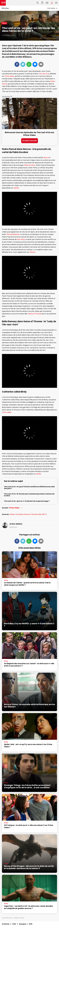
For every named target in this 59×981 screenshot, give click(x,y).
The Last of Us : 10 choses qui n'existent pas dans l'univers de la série (29, 495)
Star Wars (21, 239)
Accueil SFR (3, 3)
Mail (41, 64)
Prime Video (9, 76)
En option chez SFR (30, 141)
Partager (17, 64)
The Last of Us (44, 74)
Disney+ (33, 252)
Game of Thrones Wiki (32, 514)
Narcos (46, 157)
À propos (22, 924)
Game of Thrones (34, 314)
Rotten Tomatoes (16, 514)
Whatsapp (28, 64)
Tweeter (22, 64)
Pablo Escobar (29, 165)
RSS (30, 924)
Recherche (37, 3)
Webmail (47, 3)
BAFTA (44, 514)
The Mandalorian (13, 234)
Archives (5, 924)
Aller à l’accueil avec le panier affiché (42, 3)
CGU (14, 924)
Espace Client (51, 3)
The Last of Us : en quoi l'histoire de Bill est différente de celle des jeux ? (29, 487)
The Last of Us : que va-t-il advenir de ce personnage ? (26, 501)
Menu (56, 3)
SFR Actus (5, 8)
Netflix (16, 188)
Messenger (34, 64)
